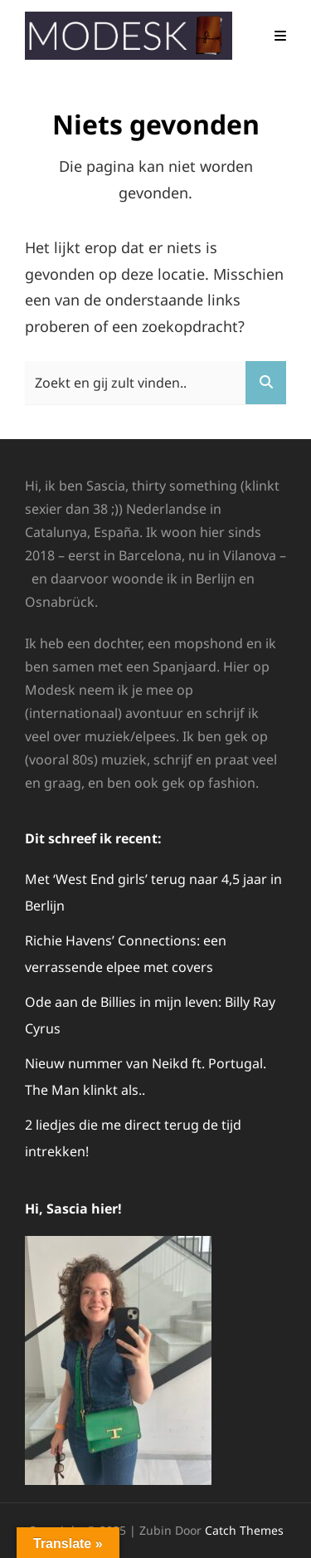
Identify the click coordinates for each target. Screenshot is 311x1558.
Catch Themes (244, 1530)
